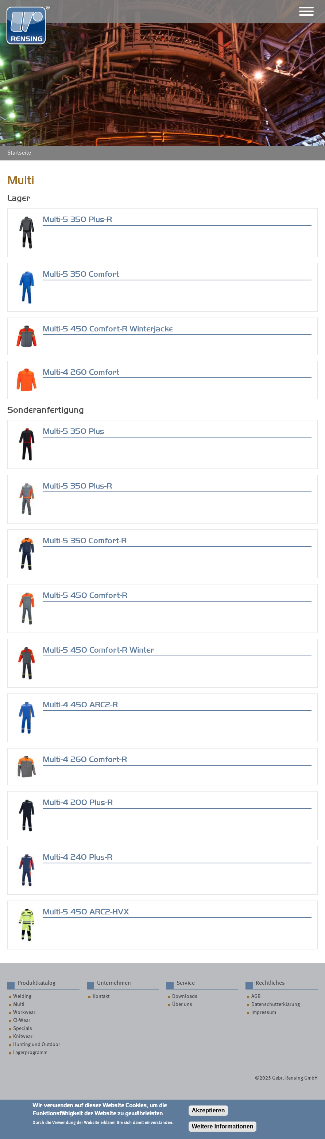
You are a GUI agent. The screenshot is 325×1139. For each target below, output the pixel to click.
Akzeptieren (208, 1114)
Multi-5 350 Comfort (81, 274)
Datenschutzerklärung (275, 1004)
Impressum (263, 1012)
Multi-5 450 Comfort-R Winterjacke (108, 329)
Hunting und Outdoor (36, 1044)
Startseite (19, 153)
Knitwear (22, 1036)
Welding (22, 996)
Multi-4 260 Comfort (81, 372)
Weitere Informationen (223, 1130)
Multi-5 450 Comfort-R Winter (98, 650)
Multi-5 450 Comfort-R (85, 595)
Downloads (184, 996)
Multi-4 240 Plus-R (77, 857)
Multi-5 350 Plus (73, 431)
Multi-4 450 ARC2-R (80, 705)
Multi (18, 1004)
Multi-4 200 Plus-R (78, 802)
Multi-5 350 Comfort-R (85, 541)
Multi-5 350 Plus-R (77, 219)
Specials (22, 1028)
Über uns (182, 1004)
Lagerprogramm (30, 1052)
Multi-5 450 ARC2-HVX (86, 912)
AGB (256, 996)
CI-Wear (21, 1020)
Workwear (24, 1012)
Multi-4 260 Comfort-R (85, 759)
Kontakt (101, 996)
